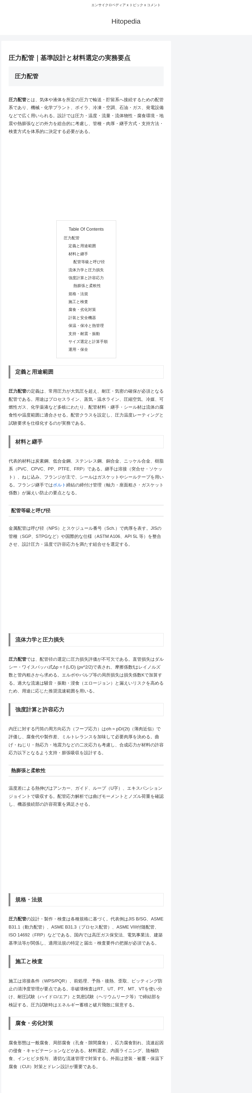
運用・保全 (78, 349)
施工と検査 (78, 301)
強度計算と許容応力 (86, 277)
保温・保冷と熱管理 (86, 325)
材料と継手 (78, 254)
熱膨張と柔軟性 (87, 285)
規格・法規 (78, 293)
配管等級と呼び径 (89, 261)
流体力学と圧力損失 (86, 270)
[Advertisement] (86, 178)
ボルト (59, 484)
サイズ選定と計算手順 (88, 341)
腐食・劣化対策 (82, 309)
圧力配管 (71, 238)
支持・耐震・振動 (84, 333)
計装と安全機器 (82, 317)
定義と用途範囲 (82, 245)
